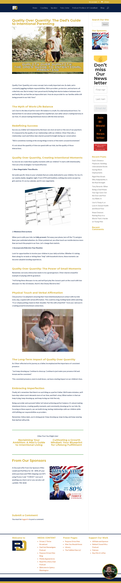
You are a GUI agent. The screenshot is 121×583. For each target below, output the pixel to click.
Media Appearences (47, 559)
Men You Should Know (73, 544)
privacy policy (100, 148)
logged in (25, 519)
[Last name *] (100, 99)
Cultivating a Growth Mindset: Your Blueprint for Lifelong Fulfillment (66, 442)
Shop (102, 8)
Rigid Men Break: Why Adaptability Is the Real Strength (99, 179)
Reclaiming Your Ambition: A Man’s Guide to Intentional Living (29, 442)
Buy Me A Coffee (99, 553)
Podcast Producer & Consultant (85, 8)
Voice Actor (64, 8)
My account (93, 2)
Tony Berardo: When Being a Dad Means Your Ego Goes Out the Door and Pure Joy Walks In (100, 192)
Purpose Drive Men (72, 541)
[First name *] (100, 89)
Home (35, 8)
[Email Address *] (100, 108)
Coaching (44, 8)
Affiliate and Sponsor (100, 541)
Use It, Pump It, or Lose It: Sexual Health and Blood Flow (100, 205)
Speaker (54, 8)
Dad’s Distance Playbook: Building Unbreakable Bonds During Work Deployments (99, 166)
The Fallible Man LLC (73, 550)
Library (68, 547)
